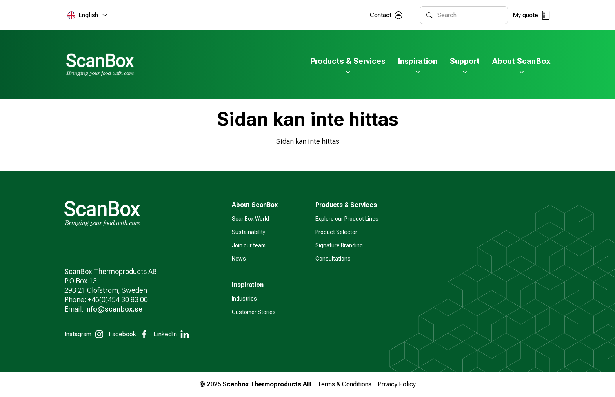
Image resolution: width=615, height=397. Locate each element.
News (239, 259)
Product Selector (336, 232)
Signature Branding (339, 245)
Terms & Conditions (344, 384)
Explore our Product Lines (346, 219)
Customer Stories (254, 312)
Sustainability (248, 232)
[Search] (429, 15)
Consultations (333, 259)
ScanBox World (250, 219)
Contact (380, 15)
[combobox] (469, 15)
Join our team (249, 245)
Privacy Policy (397, 384)
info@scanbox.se (113, 309)
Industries (244, 298)
